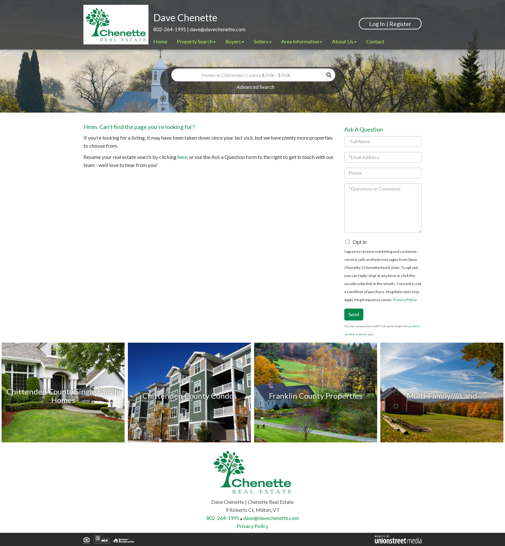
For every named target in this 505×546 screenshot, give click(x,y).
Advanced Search (255, 87)
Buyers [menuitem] (234, 41)
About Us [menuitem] (344, 41)
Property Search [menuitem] (196, 41)
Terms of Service (358, 334)
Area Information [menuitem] (301, 41)
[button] (328, 75)
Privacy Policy (404, 299)
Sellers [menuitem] (263, 41)
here (182, 157)
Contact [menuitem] (375, 41)
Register (400, 23)
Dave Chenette (185, 17)
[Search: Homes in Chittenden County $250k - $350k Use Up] (247, 75)
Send (353, 314)
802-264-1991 (169, 29)
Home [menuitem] (160, 41)
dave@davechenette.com (217, 29)
